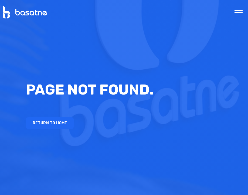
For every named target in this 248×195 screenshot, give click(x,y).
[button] (238, 11)
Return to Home (50, 123)
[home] (23, 12)
